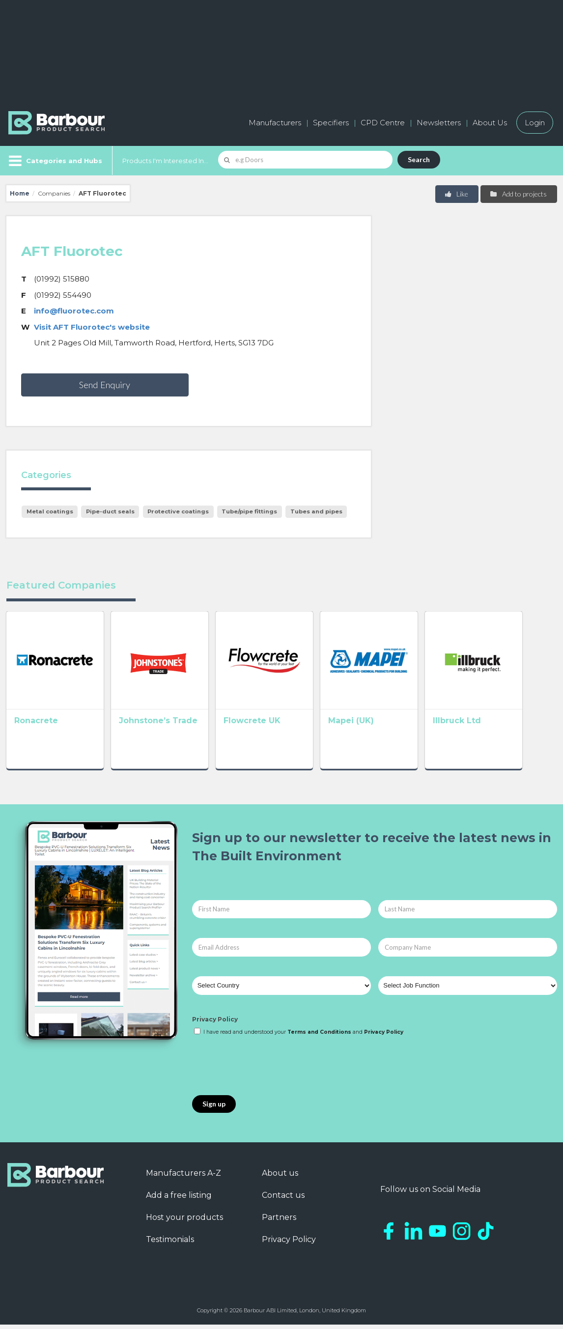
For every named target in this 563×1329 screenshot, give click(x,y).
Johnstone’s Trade (165, 727)
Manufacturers (275, 122)
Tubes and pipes (316, 511)
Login (535, 122)
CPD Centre (383, 122)
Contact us (283, 1199)
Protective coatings (178, 511)
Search (419, 159)
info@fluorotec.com (74, 310)
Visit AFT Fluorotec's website (92, 327)
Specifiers (331, 122)
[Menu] (54, 160)
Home (19, 193)
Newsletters (439, 122)
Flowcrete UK (265, 727)
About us (280, 1177)
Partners (279, 1221)
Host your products (184, 1221)
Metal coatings (50, 511)
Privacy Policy (215, 1023)
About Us (490, 122)
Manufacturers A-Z (183, 1177)
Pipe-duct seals (110, 511)
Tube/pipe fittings (249, 511)
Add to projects (518, 194)
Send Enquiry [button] (104, 384)
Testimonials (170, 1243)
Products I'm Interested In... (165, 161)
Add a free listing (179, 1199)
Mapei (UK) (371, 727)
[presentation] (266, 1070)
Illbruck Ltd (484, 727)
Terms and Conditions (319, 1036)
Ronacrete (36, 727)
